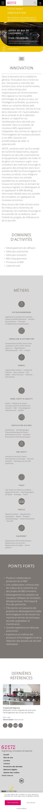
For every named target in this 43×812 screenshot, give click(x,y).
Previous (3, 34)
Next (40, 34)
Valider (35, 3)
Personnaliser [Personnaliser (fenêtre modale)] (21, 808)
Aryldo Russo (13, 49)
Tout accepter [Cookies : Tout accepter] (12, 803)
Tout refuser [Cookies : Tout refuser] (30, 803)
